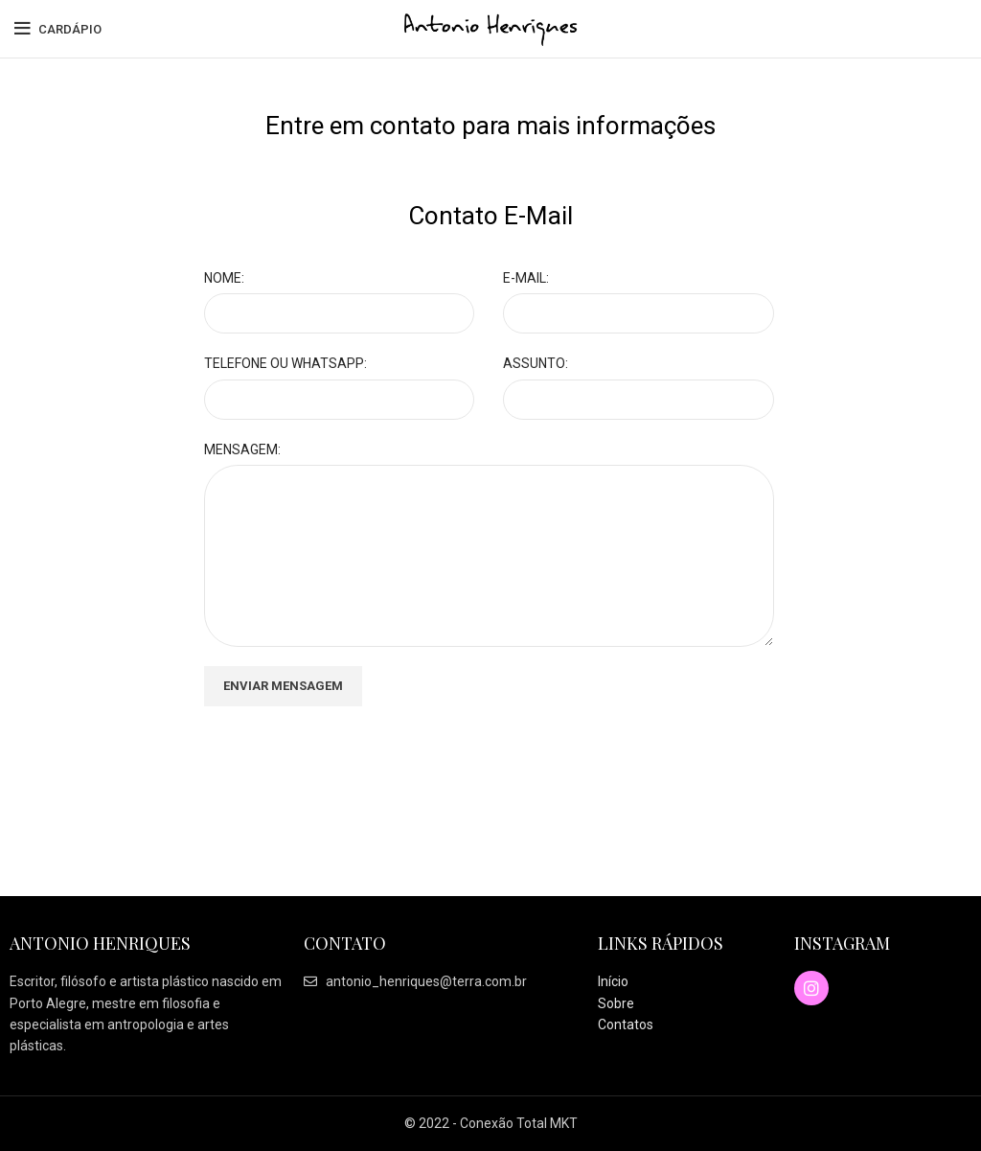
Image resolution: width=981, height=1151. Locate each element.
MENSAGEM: (242, 449)
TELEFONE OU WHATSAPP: (285, 363)
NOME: (224, 278)
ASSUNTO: (535, 363)
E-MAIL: (526, 278)
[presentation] (349, 762)
